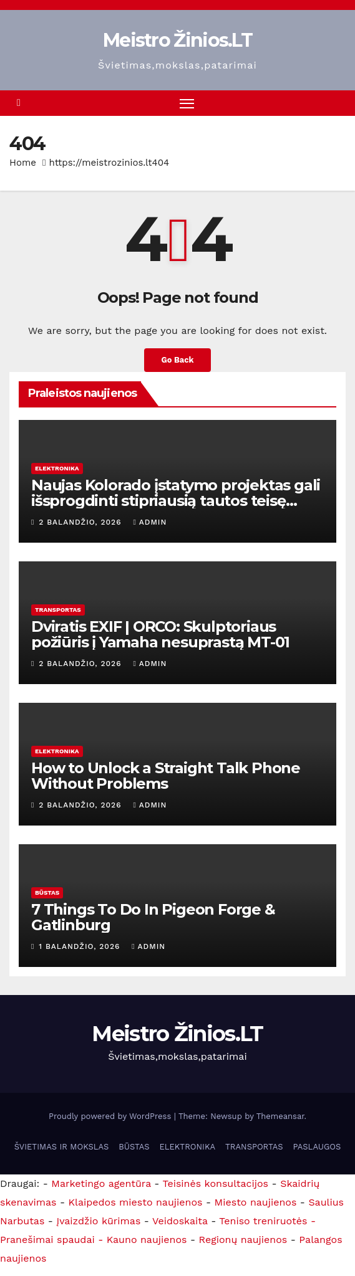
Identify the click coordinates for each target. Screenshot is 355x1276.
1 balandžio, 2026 (81, 946)
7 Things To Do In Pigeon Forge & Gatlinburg (153, 917)
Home (22, 162)
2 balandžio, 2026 (81, 522)
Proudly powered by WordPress (111, 1116)
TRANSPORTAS (58, 609)
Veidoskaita (180, 1221)
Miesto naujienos (256, 1202)
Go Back (178, 359)
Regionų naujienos (243, 1239)
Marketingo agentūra (101, 1183)
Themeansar (280, 1116)
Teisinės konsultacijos (216, 1183)
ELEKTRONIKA (57, 468)
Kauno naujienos (147, 1239)
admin (150, 522)
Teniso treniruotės (263, 1221)
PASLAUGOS (317, 1146)
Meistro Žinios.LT (177, 40)
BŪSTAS (47, 892)
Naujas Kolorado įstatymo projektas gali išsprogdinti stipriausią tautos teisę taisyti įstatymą (175, 500)
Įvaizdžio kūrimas (98, 1221)
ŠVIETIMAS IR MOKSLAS (61, 1146)
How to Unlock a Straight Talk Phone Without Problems (165, 776)
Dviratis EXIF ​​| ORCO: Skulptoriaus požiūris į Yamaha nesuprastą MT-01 (160, 634)
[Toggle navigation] (187, 103)
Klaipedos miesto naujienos (136, 1202)
